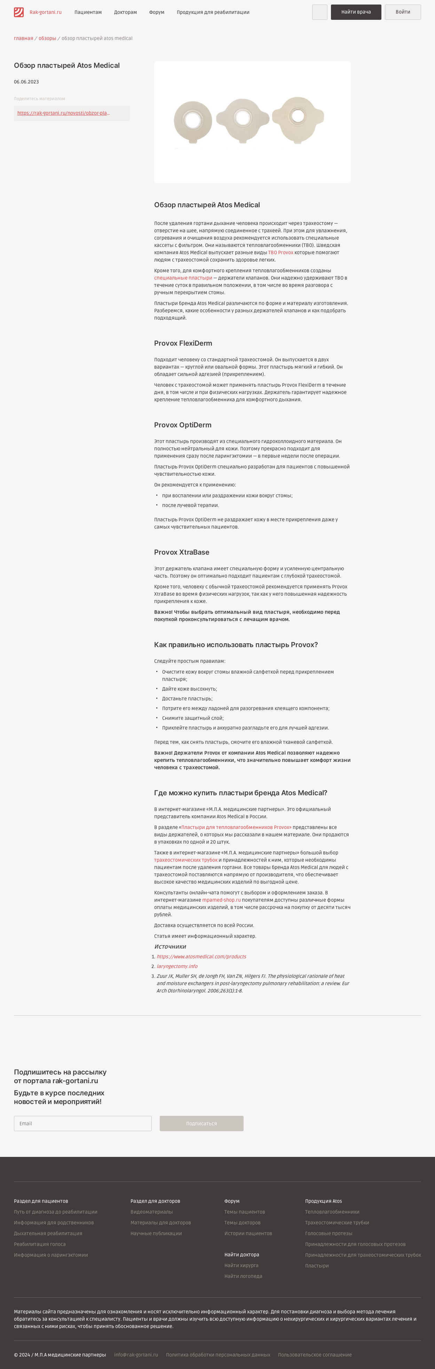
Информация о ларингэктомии (51, 1255)
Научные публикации (156, 1234)
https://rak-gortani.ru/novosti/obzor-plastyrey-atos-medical (64, 113)
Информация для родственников (54, 1223)
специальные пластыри (183, 278)
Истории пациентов (248, 1234)
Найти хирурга (241, 1266)
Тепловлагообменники (332, 1212)
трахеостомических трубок (185, 860)
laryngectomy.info (177, 966)
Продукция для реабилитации (213, 12)
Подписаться (202, 1124)
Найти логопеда (243, 1276)
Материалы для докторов (160, 1223)
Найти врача (356, 12)
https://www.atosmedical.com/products (201, 957)
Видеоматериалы (151, 1212)
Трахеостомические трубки (337, 1223)
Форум (157, 12)
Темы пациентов (244, 1212)
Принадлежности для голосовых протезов (355, 1244)
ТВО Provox (280, 253)
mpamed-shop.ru (221, 900)
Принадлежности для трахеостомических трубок (363, 1255)
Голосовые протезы (329, 1234)
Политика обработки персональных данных (218, 1355)
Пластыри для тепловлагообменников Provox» (236, 827)
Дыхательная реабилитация (48, 1234)
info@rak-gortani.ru (136, 1355)
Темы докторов (242, 1223)
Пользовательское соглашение (315, 1355)
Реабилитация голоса (40, 1244)
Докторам (125, 12)
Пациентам (88, 12)
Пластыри (317, 1266)
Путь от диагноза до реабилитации (55, 1212)
